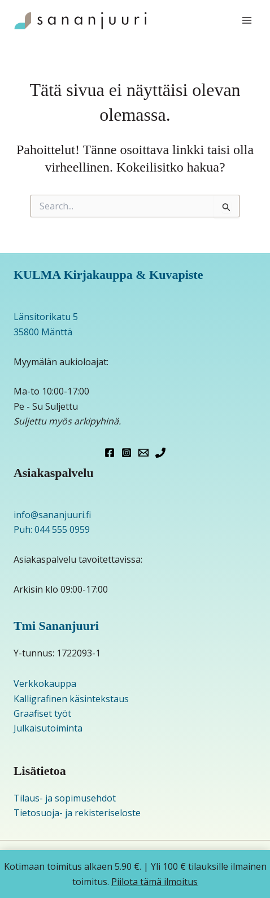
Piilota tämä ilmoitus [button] (154, 881)
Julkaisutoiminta (48, 728)
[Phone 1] (160, 453)
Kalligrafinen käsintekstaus (71, 699)
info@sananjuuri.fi (52, 515)
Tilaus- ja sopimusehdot (65, 798)
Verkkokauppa (45, 683)
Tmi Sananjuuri (56, 626)
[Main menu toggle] (247, 20)
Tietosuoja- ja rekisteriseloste (77, 813)
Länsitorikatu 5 (46, 316)
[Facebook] (109, 453)
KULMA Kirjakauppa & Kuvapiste (108, 275)
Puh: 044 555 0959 (52, 529)
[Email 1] (143, 453)
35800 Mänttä (43, 332)
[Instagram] (126, 453)
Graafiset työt (42, 713)
